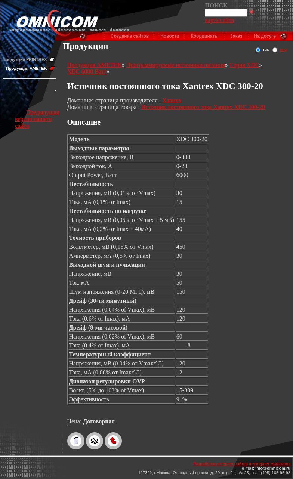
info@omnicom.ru (272, 468)
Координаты (204, 36)
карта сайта (219, 20)
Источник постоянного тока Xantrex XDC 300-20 (203, 107)
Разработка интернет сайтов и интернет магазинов (241, 463)
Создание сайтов (130, 36)
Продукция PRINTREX (25, 59)
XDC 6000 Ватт (87, 71)
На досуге (265, 36)
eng (283, 49)
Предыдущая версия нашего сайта (37, 119)
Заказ (236, 36)
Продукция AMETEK (26, 68)
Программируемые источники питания (175, 65)
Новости (169, 36)
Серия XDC (244, 65)
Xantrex (172, 100)
